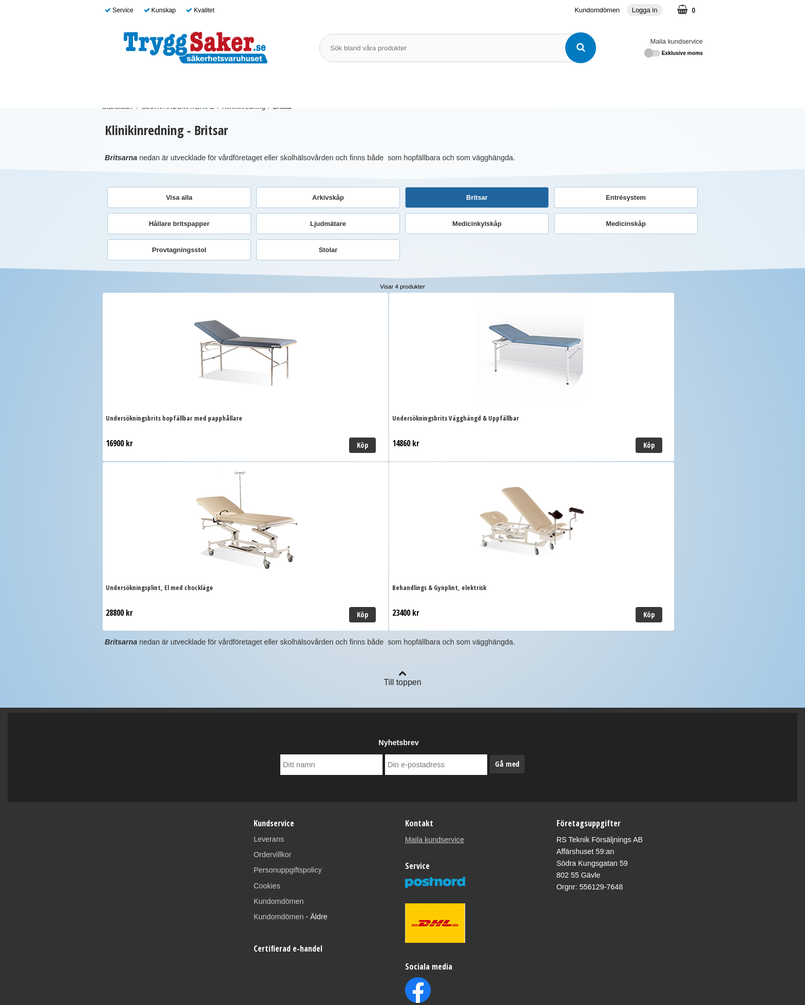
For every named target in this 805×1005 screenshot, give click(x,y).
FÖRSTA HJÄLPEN (242, 88)
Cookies (267, 734)
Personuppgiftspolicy (288, 719)
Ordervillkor (273, 703)
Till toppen (402, 527)
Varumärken (450, 88)
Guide (493, 88)
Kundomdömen (597, 10)
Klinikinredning (243, 106)
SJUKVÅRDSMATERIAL (150, 88)
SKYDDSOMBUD (389, 88)
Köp (231, 445)
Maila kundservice (676, 41)
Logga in (645, 10)
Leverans (269, 688)
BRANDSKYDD (319, 88)
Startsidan (117, 106)
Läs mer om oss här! (402, 979)
